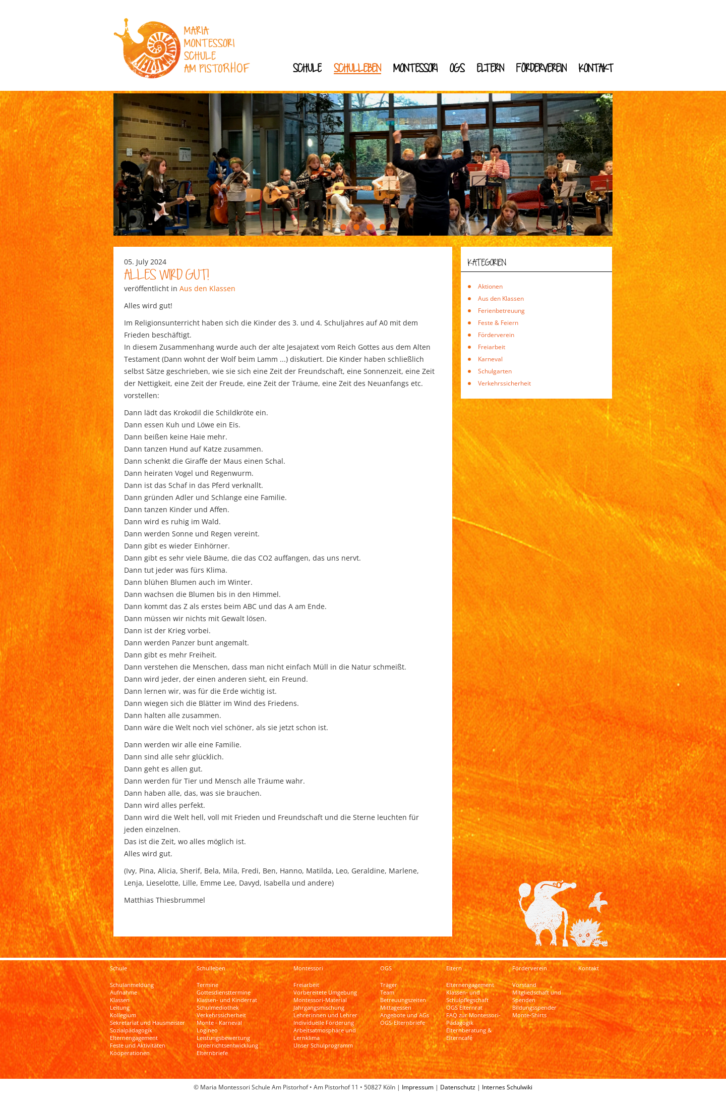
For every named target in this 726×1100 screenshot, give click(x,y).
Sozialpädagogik (131, 1030)
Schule (307, 68)
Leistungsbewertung (223, 1037)
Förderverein (541, 68)
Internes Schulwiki (507, 1087)
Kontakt (596, 68)
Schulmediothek (218, 1007)
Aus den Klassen (207, 288)
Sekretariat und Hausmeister (147, 1022)
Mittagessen (395, 1007)
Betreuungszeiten (403, 1000)
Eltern (490, 68)
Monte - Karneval (219, 1022)
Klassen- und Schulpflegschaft (467, 996)
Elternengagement (134, 1037)
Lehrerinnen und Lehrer (325, 1015)
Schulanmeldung (132, 984)
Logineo (207, 1030)
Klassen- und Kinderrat (227, 1000)
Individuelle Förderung (323, 1022)
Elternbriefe (212, 1053)
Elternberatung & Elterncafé (469, 1034)
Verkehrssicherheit (504, 383)
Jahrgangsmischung (318, 1007)
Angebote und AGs (404, 1015)
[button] (343, 227)
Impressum (418, 1087)
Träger (388, 984)
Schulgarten (495, 371)
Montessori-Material (320, 1000)
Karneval (490, 359)
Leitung (120, 1007)
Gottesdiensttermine (224, 992)
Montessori (415, 68)
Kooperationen (130, 1053)
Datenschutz (457, 1087)
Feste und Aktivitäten (137, 1045)
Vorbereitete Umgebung (325, 992)
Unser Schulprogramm (323, 1045)
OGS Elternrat (464, 1007)
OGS (457, 68)
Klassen (120, 1000)
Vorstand (524, 984)
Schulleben (357, 68)
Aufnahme (123, 992)
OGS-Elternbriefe (402, 1022)
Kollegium (123, 1015)
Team (387, 992)
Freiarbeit (491, 347)
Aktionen (490, 286)
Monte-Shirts (529, 1015)
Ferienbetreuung (501, 310)
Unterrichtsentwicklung (227, 1045)
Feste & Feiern (498, 322)
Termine (207, 984)
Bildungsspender (534, 1007)
